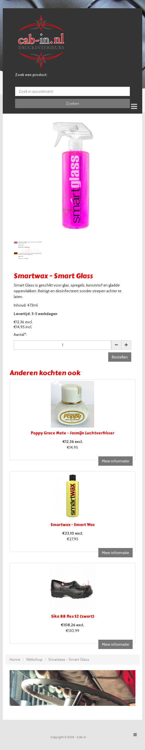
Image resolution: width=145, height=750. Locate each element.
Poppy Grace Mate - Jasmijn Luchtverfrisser (72, 433)
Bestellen (120, 357)
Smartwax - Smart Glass (68, 659)
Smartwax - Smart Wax (72, 525)
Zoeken (72, 103)
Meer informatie (115, 461)
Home (15, 659)
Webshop (34, 659)
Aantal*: (20, 334)
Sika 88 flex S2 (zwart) (72, 616)
